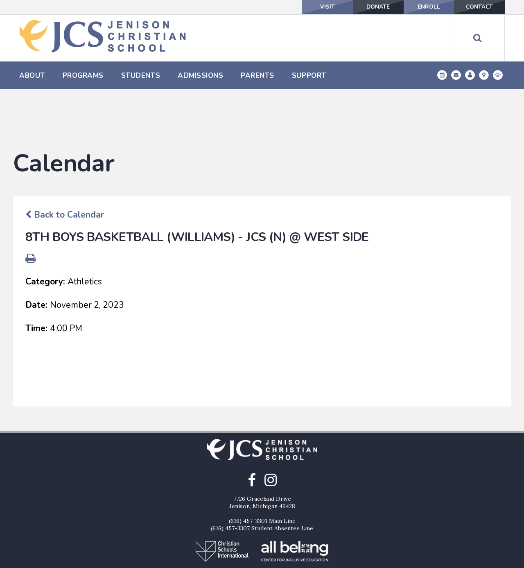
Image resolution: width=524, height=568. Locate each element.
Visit (314, 7)
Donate (369, 7)
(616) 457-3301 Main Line (262, 479)
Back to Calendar (64, 173)
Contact (477, 7)
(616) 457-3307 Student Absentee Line (262, 486)
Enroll (423, 7)
